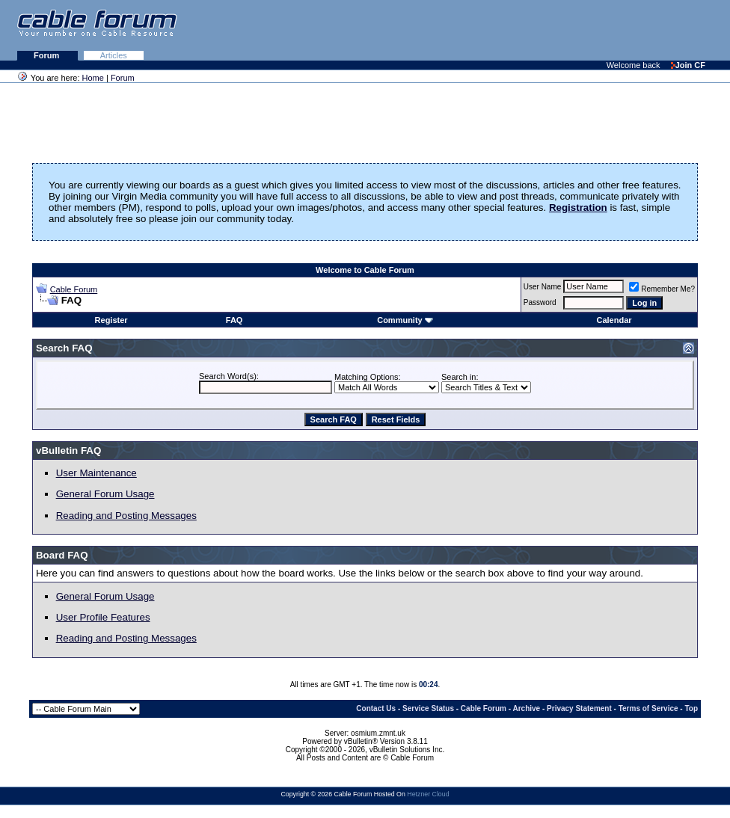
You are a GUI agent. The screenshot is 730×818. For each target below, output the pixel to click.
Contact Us (376, 708)
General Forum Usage (105, 493)
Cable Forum (74, 289)
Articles (113, 55)
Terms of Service (648, 708)
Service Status (428, 708)
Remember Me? (662, 289)
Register (111, 320)
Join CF (688, 65)
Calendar (613, 320)
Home (93, 77)
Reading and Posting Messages (126, 515)
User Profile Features (103, 617)
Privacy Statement (579, 708)
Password (540, 302)
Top (691, 708)
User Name (543, 287)
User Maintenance (96, 473)
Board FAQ (62, 555)
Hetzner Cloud (428, 794)
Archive (527, 708)
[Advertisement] (547, 29)
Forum (47, 55)
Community (405, 320)
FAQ (234, 320)
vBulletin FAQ (68, 450)
